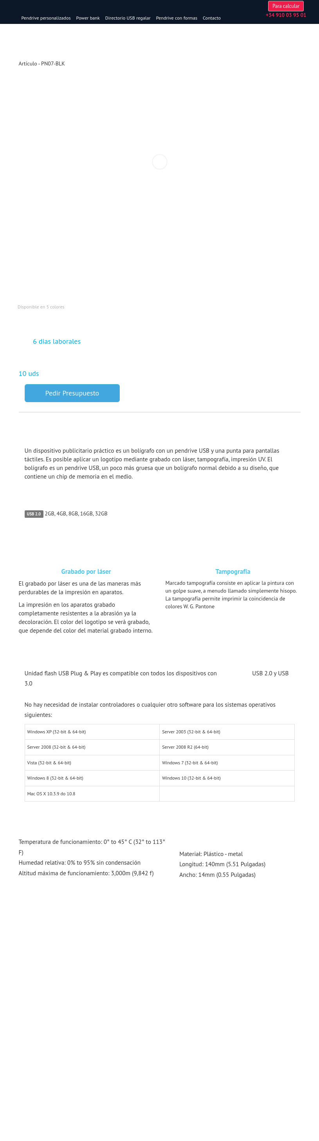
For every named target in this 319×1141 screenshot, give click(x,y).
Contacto (241, 18)
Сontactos (29, 1088)
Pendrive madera (36, 1028)
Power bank (117, 18)
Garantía (27, 1071)
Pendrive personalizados (75, 18)
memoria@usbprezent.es (280, 42)
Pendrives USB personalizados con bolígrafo (206, 961)
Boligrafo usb (33, 1036)
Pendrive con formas (205, 18)
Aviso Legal (31, 1080)
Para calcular (280, 27)
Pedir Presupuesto (72, 406)
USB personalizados (42, 961)
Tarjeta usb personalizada (45, 1020)
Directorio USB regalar (157, 18)
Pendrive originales (39, 1012)
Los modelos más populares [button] (75, 998)
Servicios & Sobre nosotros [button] (77, 1049)
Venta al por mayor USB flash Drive (55, 1064)
